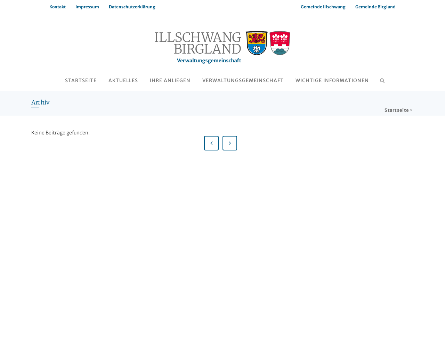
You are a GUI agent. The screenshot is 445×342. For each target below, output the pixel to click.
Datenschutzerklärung (132, 6)
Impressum (87, 6)
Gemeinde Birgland (375, 6)
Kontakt (57, 6)
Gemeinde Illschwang (323, 6)
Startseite (397, 110)
